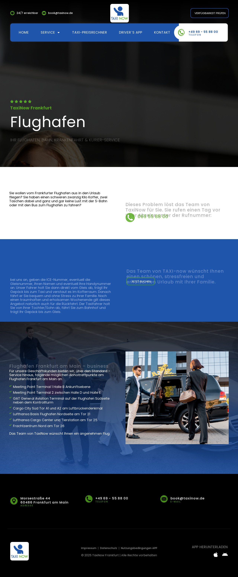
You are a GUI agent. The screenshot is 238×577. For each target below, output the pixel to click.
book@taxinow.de (188, 498)
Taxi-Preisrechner (89, 32)
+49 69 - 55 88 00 (203, 32)
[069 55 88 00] (130, 223)
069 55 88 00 (153, 222)
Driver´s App (130, 32)
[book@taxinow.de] (164, 499)
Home (24, 32)
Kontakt (162, 32)
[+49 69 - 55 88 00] (181, 32)
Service (50, 32)
